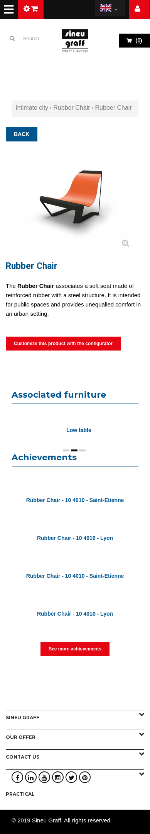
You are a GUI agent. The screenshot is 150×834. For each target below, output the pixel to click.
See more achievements (75, 649)
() (138, 40)
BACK (21, 134)
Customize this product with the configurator (63, 343)
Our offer (20, 737)
